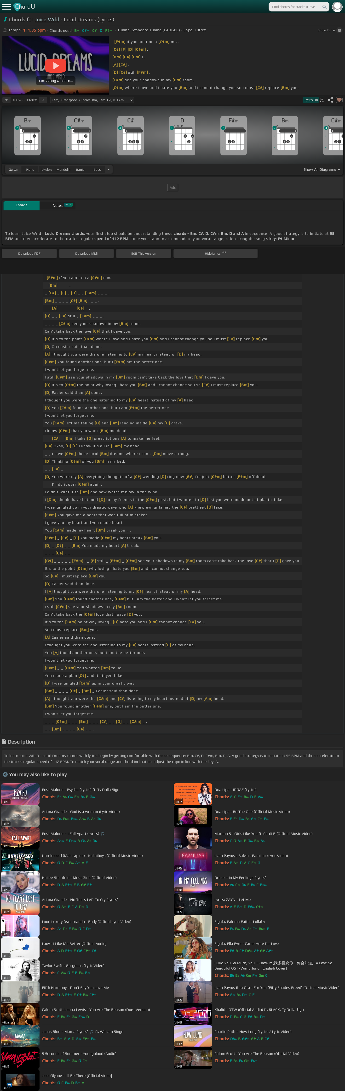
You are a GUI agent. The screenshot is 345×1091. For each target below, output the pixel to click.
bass (97, 169)
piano (30, 169)
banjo (80, 169)
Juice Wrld (47, 19)
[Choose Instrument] (108, 169)
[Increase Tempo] (43, 100)
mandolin (63, 169)
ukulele (46, 169)
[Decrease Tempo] (6, 100)
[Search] (324, 6)
